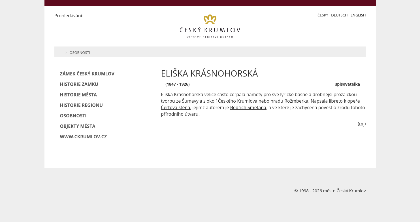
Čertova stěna (175, 107)
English (358, 15)
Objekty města (77, 126)
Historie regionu (81, 105)
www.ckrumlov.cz (83, 137)
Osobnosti (79, 52)
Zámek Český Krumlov (87, 74)
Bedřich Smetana (248, 107)
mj (361, 123)
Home (61, 52)
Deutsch (339, 15)
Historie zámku (79, 84)
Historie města (78, 95)
